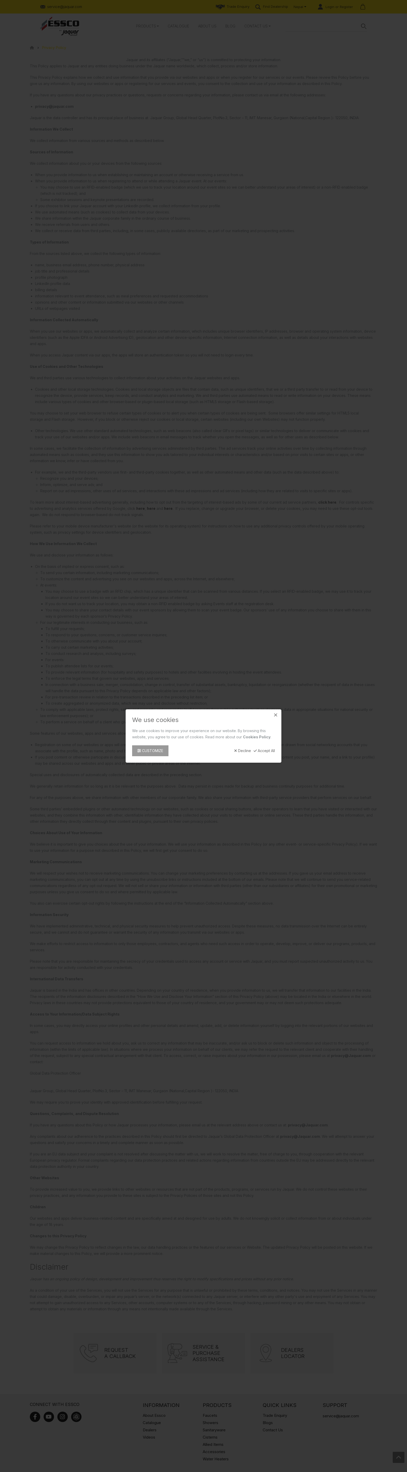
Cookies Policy (256, 737)
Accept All (264, 751)
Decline (242, 751)
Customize (150, 750)
